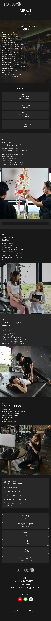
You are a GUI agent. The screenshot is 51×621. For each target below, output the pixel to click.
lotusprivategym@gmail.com (25, 587)
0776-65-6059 (25, 584)
